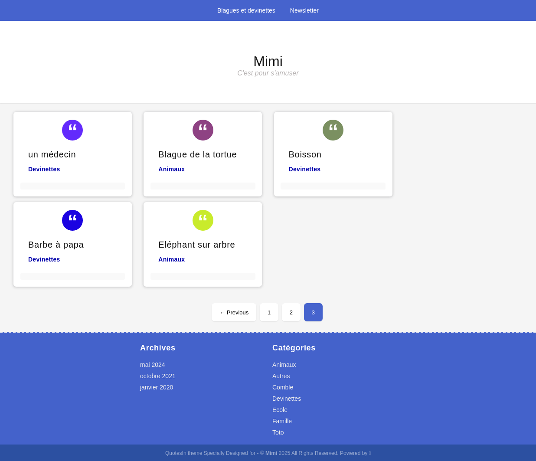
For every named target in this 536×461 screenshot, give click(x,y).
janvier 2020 (156, 387)
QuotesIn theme (183, 453)
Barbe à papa (56, 244)
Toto (278, 432)
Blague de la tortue (197, 154)
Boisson (305, 154)
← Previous (233, 312)
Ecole (280, 409)
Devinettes (44, 169)
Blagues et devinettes (246, 10)
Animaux (171, 169)
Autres (281, 376)
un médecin (52, 154)
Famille (282, 421)
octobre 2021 (158, 376)
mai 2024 (152, 364)
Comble (282, 387)
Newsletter (304, 10)
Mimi (268, 61)
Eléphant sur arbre (196, 244)
